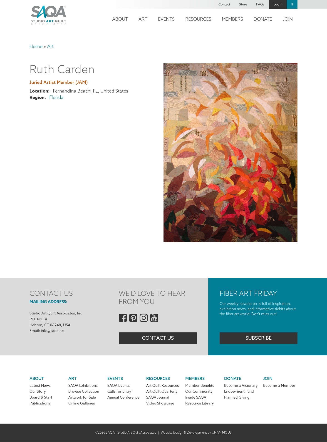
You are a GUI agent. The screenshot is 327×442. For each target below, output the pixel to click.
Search (292, 4)
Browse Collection (83, 391)
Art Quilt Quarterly (162, 391)
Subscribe (258, 338)
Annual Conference (123, 398)
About (120, 19)
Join (288, 19)
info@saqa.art (52, 331)
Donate (263, 19)
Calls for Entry (119, 391)
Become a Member (279, 386)
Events (166, 19)
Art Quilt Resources (162, 386)
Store (243, 4)
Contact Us (158, 338)
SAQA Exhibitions (83, 386)
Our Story (38, 391)
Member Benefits (199, 386)
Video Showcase (160, 404)
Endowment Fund (239, 391)
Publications (40, 404)
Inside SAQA (195, 398)
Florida (56, 97)
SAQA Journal (157, 398)
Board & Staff (41, 398)
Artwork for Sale (82, 398)
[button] (230, 240)
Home (36, 46)
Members (232, 19)
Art (143, 19)
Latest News (40, 386)
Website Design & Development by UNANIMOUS (196, 433)
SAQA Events (118, 386)
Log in (277, 4)
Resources (198, 19)
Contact (224, 4)
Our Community (199, 391)
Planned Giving (237, 398)
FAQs (260, 4)
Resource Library (199, 404)
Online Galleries (81, 404)
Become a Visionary (241, 386)
